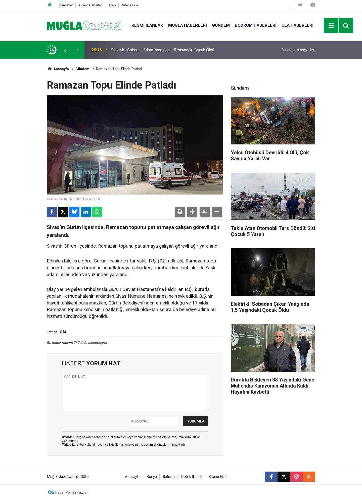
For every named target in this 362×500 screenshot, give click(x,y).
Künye (152, 477)
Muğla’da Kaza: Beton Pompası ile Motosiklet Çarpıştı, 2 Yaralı (165, 50)
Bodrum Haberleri (256, 25)
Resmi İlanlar (147, 25)
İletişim (169, 477)
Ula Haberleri (297, 25)
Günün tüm (298, 50)
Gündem (221, 25)
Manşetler (66, 5)
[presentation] (65, 50)
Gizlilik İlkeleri (191, 477)
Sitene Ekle (130, 5)
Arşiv (112, 5)
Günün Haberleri (90, 5)
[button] (192, 212)
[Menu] (331, 25)
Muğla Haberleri (187, 25)
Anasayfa (58, 69)
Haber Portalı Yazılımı (72, 492)
